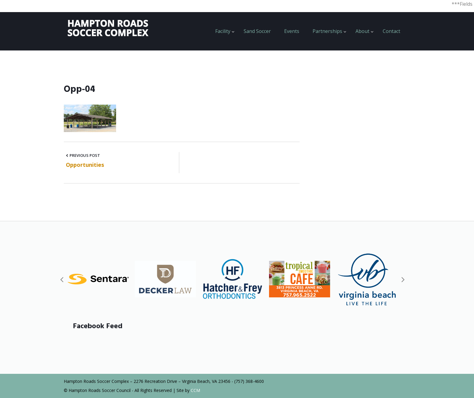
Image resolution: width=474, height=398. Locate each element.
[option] (98, 279)
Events (291, 31)
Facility (222, 31)
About (362, 31)
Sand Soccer (257, 31)
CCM (195, 390)
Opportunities (85, 164)
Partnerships (327, 31)
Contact (391, 31)
